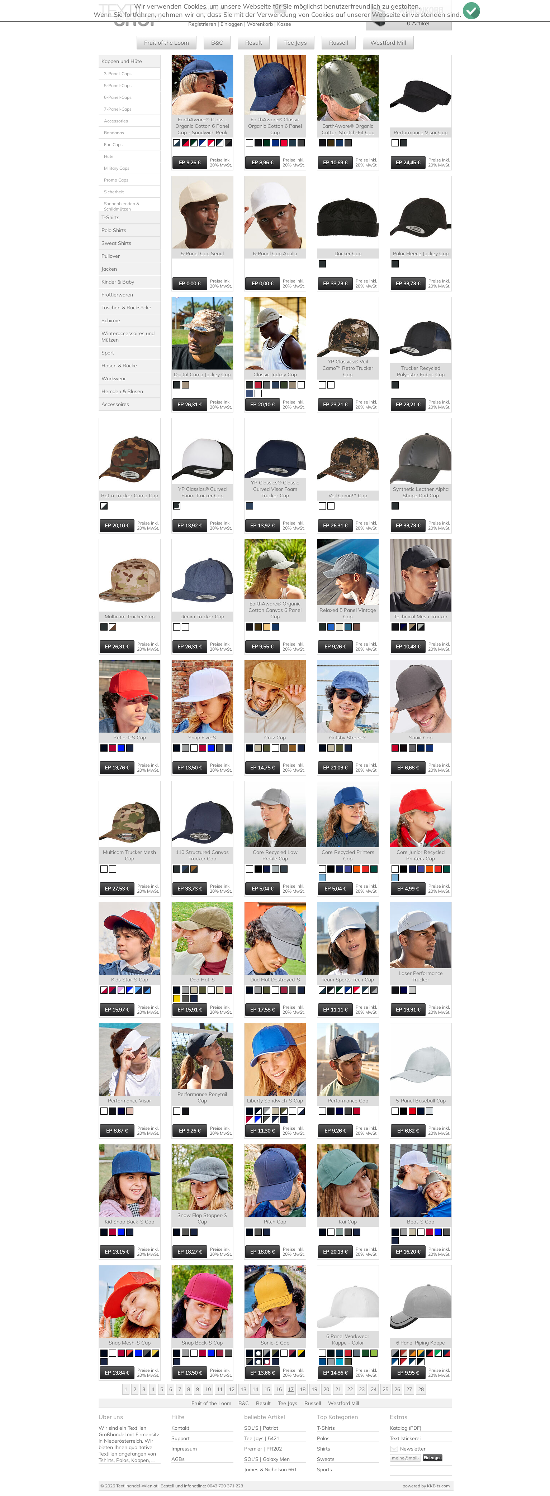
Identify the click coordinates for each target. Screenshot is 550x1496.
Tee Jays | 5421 (261, 1438)
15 (267, 1389)
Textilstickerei (405, 1438)
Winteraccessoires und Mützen (128, 336)
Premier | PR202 (263, 1449)
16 (279, 1389)
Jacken (109, 269)
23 (362, 1389)
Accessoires (115, 404)
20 (326, 1389)
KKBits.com (438, 1485)
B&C (217, 42)
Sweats (326, 1459)
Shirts (323, 1449)
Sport (107, 352)
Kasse (284, 24)
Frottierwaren (117, 294)
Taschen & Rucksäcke (126, 307)
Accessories (116, 121)
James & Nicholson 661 (270, 1469)
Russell (338, 42)
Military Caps (116, 168)
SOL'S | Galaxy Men (267, 1459)
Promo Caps (116, 180)
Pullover (110, 256)
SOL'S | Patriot (261, 1428)
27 (409, 1389)
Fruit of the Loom (166, 42)
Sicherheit (114, 191)
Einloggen (232, 24)
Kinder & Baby (117, 282)
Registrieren (202, 24)
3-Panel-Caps (118, 73)
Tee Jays (295, 42)
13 (243, 1389)
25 (385, 1389)
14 (255, 1389)
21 (338, 1389)
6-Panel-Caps (118, 97)
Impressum (184, 1449)
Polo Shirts (113, 230)
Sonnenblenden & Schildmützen (121, 206)
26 (397, 1389)
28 (421, 1389)
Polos (323, 1438)
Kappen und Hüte (121, 61)
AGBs (178, 1459)
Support (180, 1438)
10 (208, 1389)
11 (220, 1389)
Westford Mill (388, 42)
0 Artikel (418, 23)
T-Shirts (110, 217)
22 (350, 1389)
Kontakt (180, 1428)
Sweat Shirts (116, 243)
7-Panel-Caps (118, 109)
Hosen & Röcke (119, 365)
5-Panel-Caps (118, 85)
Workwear (113, 378)
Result (253, 42)
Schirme (110, 320)
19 (314, 1389)
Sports (324, 1469)
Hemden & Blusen (122, 391)
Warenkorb (260, 24)
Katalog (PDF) (405, 1428)
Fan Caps (113, 144)
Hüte (109, 156)
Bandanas (114, 132)
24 (373, 1389)
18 (302, 1389)
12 (231, 1389)
